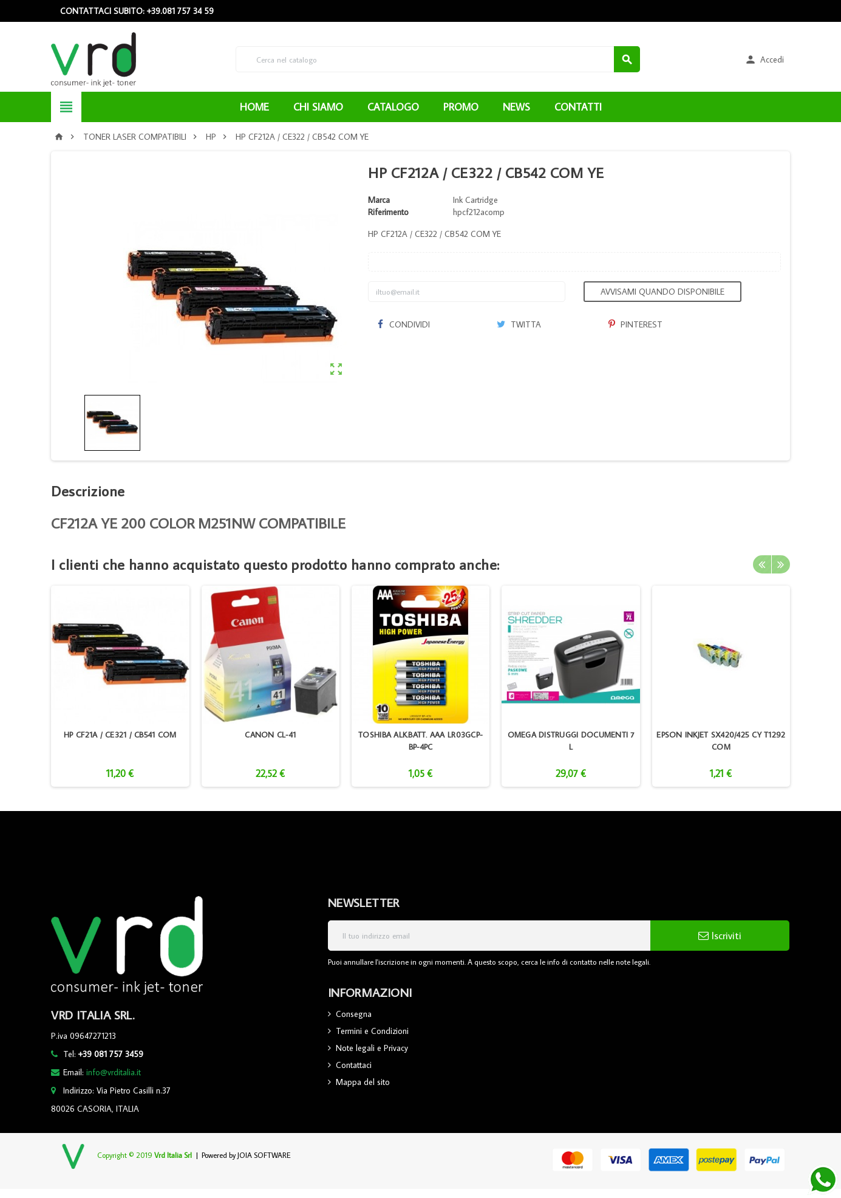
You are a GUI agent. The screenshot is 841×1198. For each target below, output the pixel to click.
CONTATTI (578, 107)
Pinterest (635, 324)
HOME (254, 107)
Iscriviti (719, 935)
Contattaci (354, 1064)
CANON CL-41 (270, 734)
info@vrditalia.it (113, 1072)
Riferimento (388, 212)
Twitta (519, 324)
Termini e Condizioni (372, 1030)
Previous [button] (762, 564)
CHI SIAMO (318, 107)
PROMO (460, 107)
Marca (379, 199)
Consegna (354, 1013)
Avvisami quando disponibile (662, 291)
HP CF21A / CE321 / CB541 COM (120, 734)
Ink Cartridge (475, 199)
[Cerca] (438, 59)
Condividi (403, 324)
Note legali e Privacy (372, 1047)
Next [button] (781, 564)
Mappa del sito (363, 1081)
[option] (120, 686)
